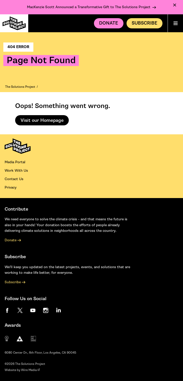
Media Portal (15, 162)
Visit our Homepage (42, 120)
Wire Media (30, 370)
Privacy (10, 187)
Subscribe (15, 282)
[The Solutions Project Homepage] (14, 23)
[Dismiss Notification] (174, 5)
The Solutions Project (20, 87)
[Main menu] (175, 23)
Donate (108, 23)
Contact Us (14, 179)
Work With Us (16, 170)
